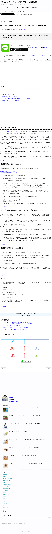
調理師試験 (5, 501)
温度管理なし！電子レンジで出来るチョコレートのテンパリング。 (24, 447)
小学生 (24, 29)
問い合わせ (4, 521)
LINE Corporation (34, 47)
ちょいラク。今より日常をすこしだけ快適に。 (20, 2)
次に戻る (2, 160)
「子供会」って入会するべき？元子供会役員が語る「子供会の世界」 (25, 423)
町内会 (4, 496)
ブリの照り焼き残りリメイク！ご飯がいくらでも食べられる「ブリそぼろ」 (26, 463)
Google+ (12, 348)
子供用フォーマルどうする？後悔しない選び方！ (15, 329)
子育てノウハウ (18, 29)
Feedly (37, 355)
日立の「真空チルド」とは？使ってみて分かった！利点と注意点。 (24, 407)
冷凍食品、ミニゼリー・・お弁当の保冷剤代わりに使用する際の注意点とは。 (27, 439)
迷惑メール (5, 507)
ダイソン (5, 482)
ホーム (3, 7)
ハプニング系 (6, 486)
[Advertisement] (26, 74)
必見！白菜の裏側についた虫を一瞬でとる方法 (20, 431)
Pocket (12, 355)
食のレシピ (18, 7)
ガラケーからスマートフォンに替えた (9, 131)
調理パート (5, 498)
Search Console (6, 480)
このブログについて (42, 7)
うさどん (12, 397)
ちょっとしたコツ (10, 7)
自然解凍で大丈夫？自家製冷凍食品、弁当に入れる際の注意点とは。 (25, 415)
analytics (5, 476)
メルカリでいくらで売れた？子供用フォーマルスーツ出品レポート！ (20, 323)
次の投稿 (48, 368)
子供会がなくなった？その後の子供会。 (13, 325)
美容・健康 (5, 503)
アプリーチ (46, 47)
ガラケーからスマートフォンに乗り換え (36, 55)
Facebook (37, 342)
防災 (4, 505)
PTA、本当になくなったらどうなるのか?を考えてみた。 (17, 322)
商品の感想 (34, 7)
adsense (5, 474)
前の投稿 (3, 368)
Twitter (12, 342)
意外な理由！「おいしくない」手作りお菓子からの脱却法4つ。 (23, 455)
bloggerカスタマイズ (26, 7)
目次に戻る (3, 206)
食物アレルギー (6, 494)
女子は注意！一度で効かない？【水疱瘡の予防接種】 (16, 327)
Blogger (30, 531)
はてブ (37, 348)
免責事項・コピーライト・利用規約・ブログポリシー (13, 523)
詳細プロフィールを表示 (15, 401)
